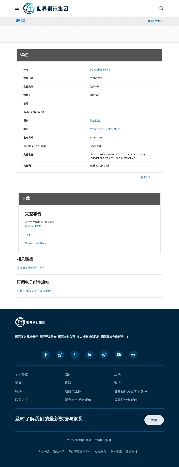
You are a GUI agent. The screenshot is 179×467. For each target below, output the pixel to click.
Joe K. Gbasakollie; (100, 69)
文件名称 (28, 154)
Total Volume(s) (33, 112)
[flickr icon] (133, 355)
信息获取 (101, 451)
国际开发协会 (47, 336)
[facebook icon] (46, 355)
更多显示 (146, 177)
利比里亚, (95, 120)
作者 (25, 69)
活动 (117, 374)
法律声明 (43, 451)
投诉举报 (131, 451)
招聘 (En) (21, 391)
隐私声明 (58, 451)
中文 (157, 21)
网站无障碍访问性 (79, 451)
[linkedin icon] (89, 355)
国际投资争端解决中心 (115, 336)
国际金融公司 (66, 336)
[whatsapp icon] (60, 355)
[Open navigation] (17, 8)
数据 (117, 383)
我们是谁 (21, 374)
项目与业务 (73, 391)
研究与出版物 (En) (78, 399)
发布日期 (28, 137)
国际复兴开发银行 (26, 336)
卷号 (25, 103)
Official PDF (33, 226)
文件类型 (28, 86)
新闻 (18, 383)
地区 (25, 129)
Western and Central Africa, (105, 129)
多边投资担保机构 (88, 336)
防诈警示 (116, 451)
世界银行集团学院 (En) (130, 391)
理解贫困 (20, 20)
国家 (25, 120)
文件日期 (28, 78)
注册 (154, 420)
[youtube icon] (119, 355)
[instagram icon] (104, 355)
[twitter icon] (75, 355)
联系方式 (21, 399)
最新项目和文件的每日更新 (34, 291)
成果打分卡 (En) (125, 399)
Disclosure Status (34, 146)
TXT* (28, 235)
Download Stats (35, 243)
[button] (161, 8)
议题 (68, 383)
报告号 (27, 95)
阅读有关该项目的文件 (31, 268)
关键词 (27, 165)
